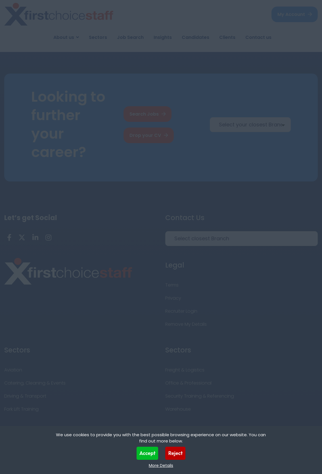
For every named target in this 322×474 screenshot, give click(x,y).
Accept (147, 453)
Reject (175, 453)
